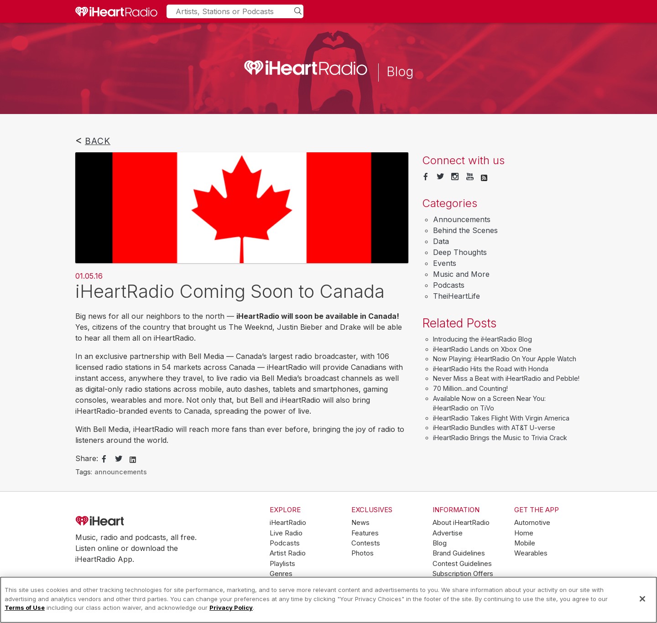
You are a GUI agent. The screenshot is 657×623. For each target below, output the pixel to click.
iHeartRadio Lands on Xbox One (482, 349)
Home (523, 533)
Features (365, 533)
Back (97, 140)
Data (441, 241)
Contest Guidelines (462, 564)
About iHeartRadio (461, 523)
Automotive (532, 523)
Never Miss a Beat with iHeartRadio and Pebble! (506, 378)
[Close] (642, 599)
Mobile (524, 543)
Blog (440, 543)
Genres (281, 574)
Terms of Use (25, 607)
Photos (362, 553)
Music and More (461, 274)
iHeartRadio (125, 521)
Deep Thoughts (460, 252)
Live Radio (286, 533)
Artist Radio (288, 553)
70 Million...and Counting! (470, 388)
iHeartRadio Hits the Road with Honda (490, 369)
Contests (365, 543)
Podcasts (448, 285)
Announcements (461, 219)
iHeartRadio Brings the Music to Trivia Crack (500, 437)
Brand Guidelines (459, 553)
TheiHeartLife (456, 296)
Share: (86, 458)
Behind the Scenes (465, 230)
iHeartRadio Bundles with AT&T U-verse (494, 427)
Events (444, 263)
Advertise (448, 533)
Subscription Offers (463, 574)
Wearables (531, 553)
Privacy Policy (231, 607)
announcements (120, 472)
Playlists (282, 564)
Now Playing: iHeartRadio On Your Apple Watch (504, 359)
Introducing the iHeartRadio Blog (482, 339)
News (360, 523)
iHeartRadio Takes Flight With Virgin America (501, 418)
